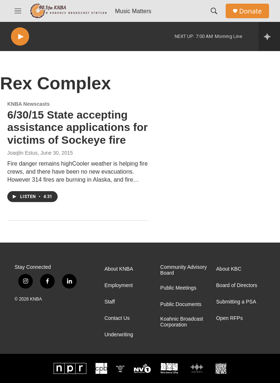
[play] (20, 36)
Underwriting (118, 334)
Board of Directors (236, 285)
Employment (118, 285)
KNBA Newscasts (28, 104)
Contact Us (116, 318)
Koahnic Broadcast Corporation (181, 322)
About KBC (228, 269)
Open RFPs (229, 318)
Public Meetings (178, 288)
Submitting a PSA (236, 302)
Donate (250, 11)
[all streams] (269, 36)
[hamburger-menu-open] (18, 11)
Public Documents (181, 304)
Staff (109, 302)
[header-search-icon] (214, 11)
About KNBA (118, 269)
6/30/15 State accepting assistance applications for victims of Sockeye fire (77, 127)
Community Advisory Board (183, 270)
